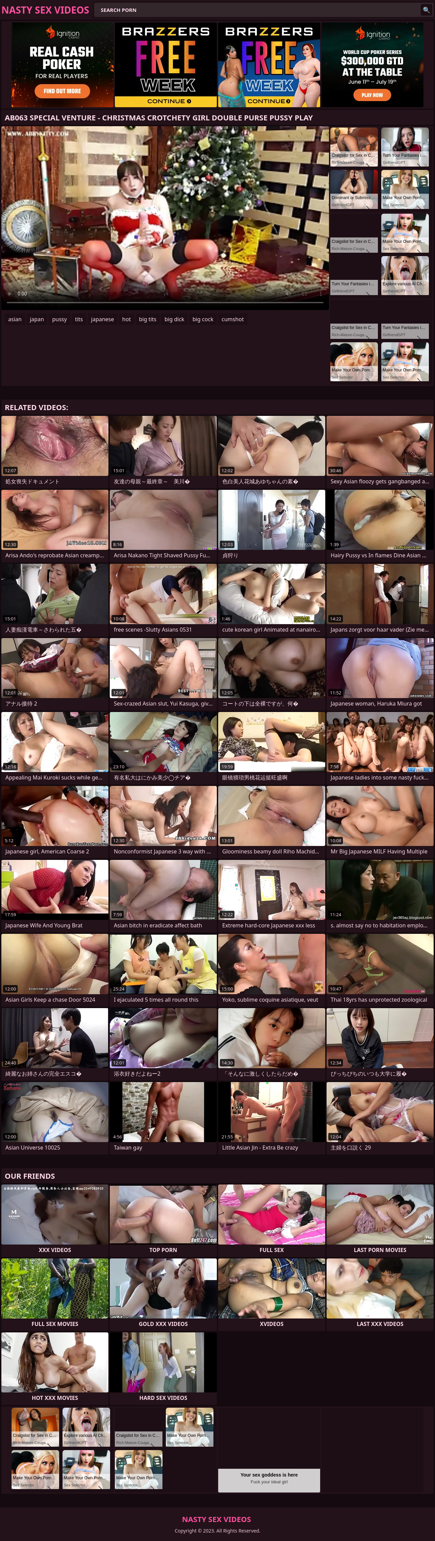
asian (15, 319)
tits (79, 319)
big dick (174, 319)
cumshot (233, 319)
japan (37, 319)
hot (126, 319)
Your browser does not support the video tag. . (165, 218)
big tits (147, 319)
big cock (202, 319)
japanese (102, 319)
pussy (59, 319)
